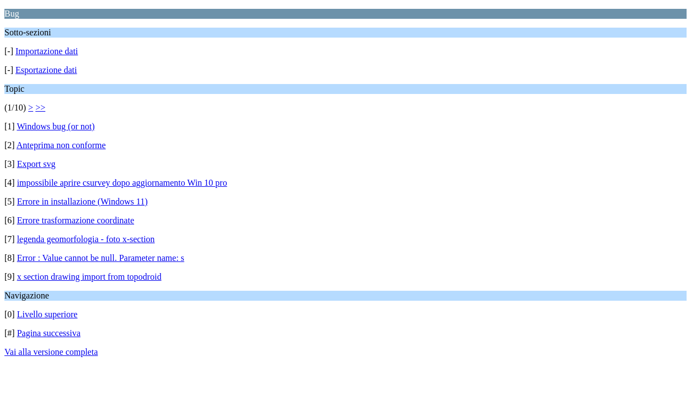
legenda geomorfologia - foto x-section (86, 239)
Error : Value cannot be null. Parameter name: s (100, 258)
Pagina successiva (49, 333)
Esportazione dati (46, 70)
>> (40, 107)
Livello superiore (47, 314)
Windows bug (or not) (55, 126)
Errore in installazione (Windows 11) (82, 201)
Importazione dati (46, 51)
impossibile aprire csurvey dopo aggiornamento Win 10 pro (122, 182)
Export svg (36, 164)
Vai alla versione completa (51, 352)
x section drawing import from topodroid (89, 276)
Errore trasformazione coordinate (75, 220)
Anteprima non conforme (61, 145)
